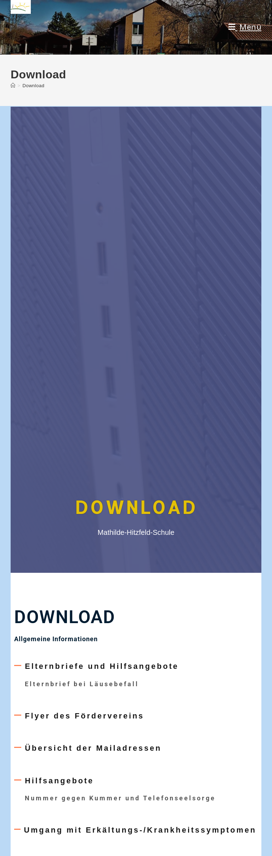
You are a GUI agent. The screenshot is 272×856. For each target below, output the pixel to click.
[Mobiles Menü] (244, 27)
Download (34, 85)
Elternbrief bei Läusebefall (82, 684)
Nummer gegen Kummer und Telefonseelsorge (120, 798)
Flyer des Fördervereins (84, 715)
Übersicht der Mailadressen (93, 748)
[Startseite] (13, 85)
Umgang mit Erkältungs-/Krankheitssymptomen (140, 830)
